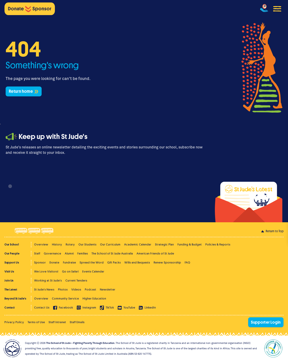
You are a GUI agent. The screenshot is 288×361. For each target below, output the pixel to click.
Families (82, 253)
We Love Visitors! (46, 271)
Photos (63, 289)
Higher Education (94, 298)
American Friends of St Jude (155, 253)
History (57, 244)
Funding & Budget (190, 244)
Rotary (70, 244)
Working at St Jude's (48, 280)
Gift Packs (114, 262)
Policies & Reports (217, 244)
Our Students (88, 244)
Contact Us (42, 307)
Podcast (90, 289)
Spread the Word (92, 262)
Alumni (69, 253)
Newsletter (107, 289)
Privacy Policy (14, 322)
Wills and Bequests (137, 262)
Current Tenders (76, 280)
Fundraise (69, 262)
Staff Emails (77, 322)
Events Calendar (93, 271)
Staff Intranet (57, 322)
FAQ (187, 262)
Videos (76, 289)
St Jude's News (44, 289)
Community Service (65, 298)
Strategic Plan (164, 244)
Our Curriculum (110, 244)
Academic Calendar (137, 244)
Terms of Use (36, 322)
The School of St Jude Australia (112, 253)
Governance (52, 253)
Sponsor (40, 262)
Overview (41, 244)
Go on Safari (70, 271)
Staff (37, 253)
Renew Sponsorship (167, 262)
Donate (54, 262)
